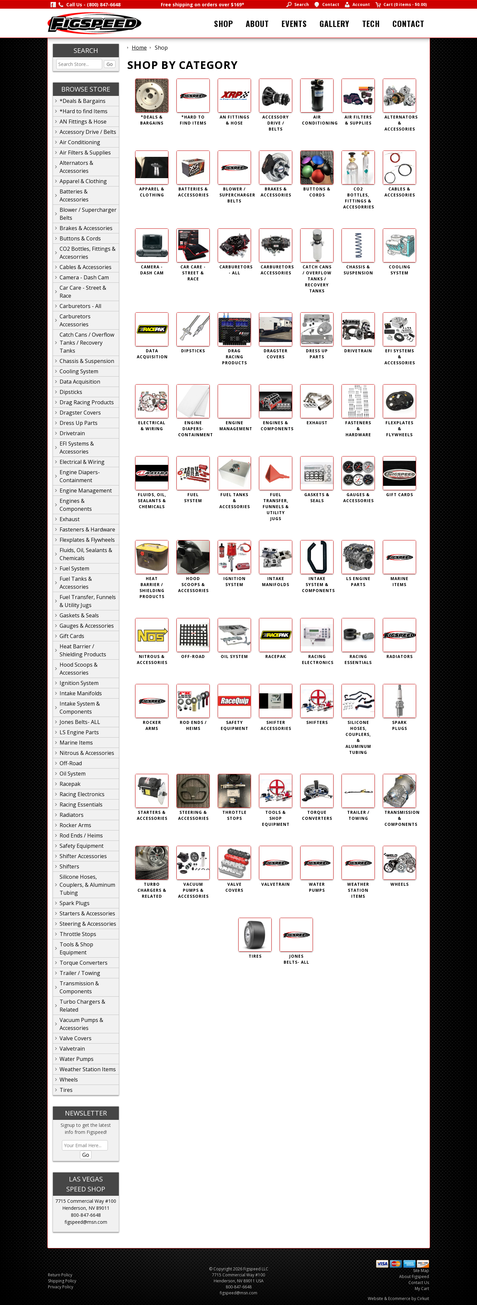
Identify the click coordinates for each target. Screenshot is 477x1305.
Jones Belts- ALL (80, 722)
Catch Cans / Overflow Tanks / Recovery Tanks (87, 342)
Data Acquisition (80, 381)
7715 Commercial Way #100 (85, 1201)
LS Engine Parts (79, 732)
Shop (223, 23)
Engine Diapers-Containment (80, 476)
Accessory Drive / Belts (88, 132)
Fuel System (74, 568)
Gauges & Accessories (87, 625)
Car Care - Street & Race (83, 291)
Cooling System (79, 371)
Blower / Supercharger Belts (88, 213)
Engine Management (86, 490)
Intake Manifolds (81, 693)
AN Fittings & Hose (83, 121)
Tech (371, 23)
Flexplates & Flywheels (87, 539)
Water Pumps (77, 1059)
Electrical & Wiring (82, 462)
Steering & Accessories (88, 923)
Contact (408, 23)
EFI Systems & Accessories (77, 447)
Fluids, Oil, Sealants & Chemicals (86, 554)
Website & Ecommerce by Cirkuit (398, 1298)
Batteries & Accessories (74, 195)
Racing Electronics (82, 794)
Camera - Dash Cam (84, 277)
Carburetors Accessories (75, 320)
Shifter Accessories (83, 856)
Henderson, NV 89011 (86, 1208)
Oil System (73, 773)
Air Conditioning (80, 142)
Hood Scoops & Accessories (79, 668)
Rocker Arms (75, 825)
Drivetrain (72, 433)
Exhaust (70, 519)
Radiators (72, 814)
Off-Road (71, 763)
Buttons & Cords (80, 238)
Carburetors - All (80, 306)
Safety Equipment (82, 845)
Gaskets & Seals (79, 615)
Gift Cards (72, 636)
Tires (66, 1090)
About (257, 23)
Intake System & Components (80, 707)
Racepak (70, 784)
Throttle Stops (78, 934)
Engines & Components (76, 504)
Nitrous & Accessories (87, 753)
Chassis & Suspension (87, 361)
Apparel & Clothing (83, 181)
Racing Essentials (81, 804)
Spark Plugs (75, 903)
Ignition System (79, 683)
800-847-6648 (86, 1215)
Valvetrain (72, 1048)
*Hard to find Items (84, 111)
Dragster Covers (80, 412)
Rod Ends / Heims (81, 835)
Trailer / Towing (80, 973)
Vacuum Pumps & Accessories (81, 1024)
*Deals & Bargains (83, 101)
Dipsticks (71, 392)
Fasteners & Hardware (87, 529)
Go (110, 64)
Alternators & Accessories (76, 166)
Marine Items (76, 742)
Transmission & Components (79, 987)
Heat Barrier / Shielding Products (83, 650)
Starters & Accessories (87, 913)
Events (294, 23)
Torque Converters (84, 962)
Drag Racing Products (87, 402)
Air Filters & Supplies (85, 152)
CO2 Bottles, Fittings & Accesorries (88, 252)
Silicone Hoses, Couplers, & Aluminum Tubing (87, 884)
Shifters (69, 866)
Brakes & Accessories (86, 228)
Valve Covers (76, 1038)
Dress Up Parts (79, 423)
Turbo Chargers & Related (82, 1005)
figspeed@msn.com (86, 1222)
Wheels (69, 1079)
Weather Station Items (88, 1069)
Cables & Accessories (86, 267)
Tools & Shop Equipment (76, 948)
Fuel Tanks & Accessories (76, 582)
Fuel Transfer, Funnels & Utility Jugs (88, 601)
